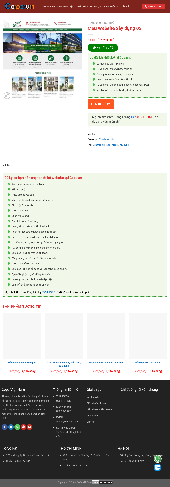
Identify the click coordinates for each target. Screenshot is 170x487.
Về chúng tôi (93, 397)
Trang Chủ (48, 6)
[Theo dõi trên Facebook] (5, 427)
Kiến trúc (96, 144)
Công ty (102, 139)
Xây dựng (124, 144)
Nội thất (109, 23)
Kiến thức (111, 6)
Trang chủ (94, 23)
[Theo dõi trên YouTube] (29, 427)
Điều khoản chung (96, 403)
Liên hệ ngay (100, 104)
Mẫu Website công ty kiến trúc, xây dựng (64, 364)
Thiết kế (82, 6)
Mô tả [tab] (6, 165)
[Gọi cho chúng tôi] (17, 427)
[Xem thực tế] (103, 48)
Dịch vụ (96, 6)
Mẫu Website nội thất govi (22, 362)
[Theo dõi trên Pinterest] (23, 427)
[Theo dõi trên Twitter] (11, 427)
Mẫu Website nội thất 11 (148, 362)
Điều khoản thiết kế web (99, 409)
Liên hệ (125, 6)
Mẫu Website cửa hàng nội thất (106, 362)
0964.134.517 (50, 292)
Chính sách (93, 415)
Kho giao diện (65, 6)
